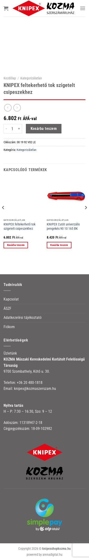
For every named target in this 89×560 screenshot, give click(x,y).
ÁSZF (7, 308)
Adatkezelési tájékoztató (23, 317)
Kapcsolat (11, 299)
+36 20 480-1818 (29, 382)
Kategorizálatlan (31, 78)
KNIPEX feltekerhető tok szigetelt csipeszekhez (19, 226)
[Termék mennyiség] (12, 128)
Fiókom (9, 327)
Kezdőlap (10, 78)
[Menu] (82, 8)
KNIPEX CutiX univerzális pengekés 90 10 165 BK (63, 226)
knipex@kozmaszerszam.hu (35, 388)
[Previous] (3, 217)
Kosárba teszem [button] (16, 245)
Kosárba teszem (44, 129)
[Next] (85, 217)
